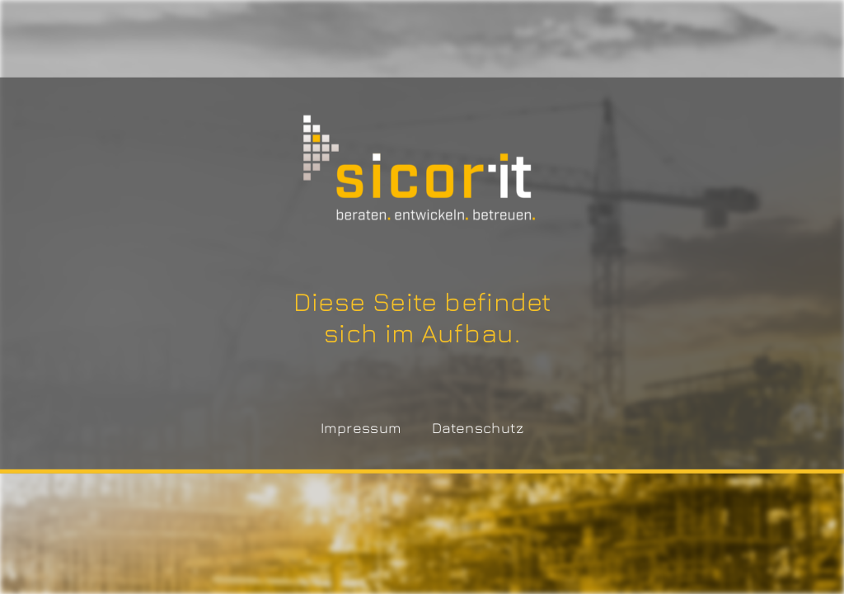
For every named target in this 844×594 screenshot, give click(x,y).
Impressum (361, 427)
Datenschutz (477, 427)
